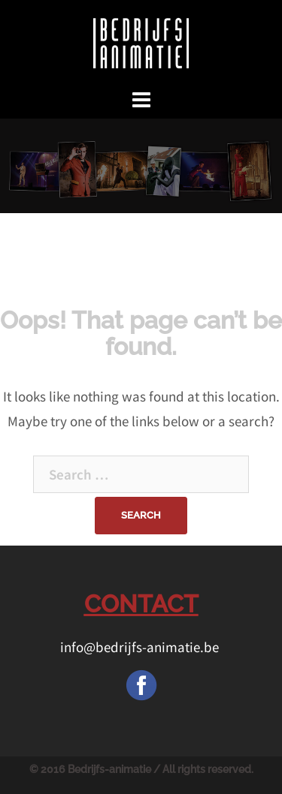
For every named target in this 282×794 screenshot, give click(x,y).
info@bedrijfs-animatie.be (141, 647)
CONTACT (141, 604)
